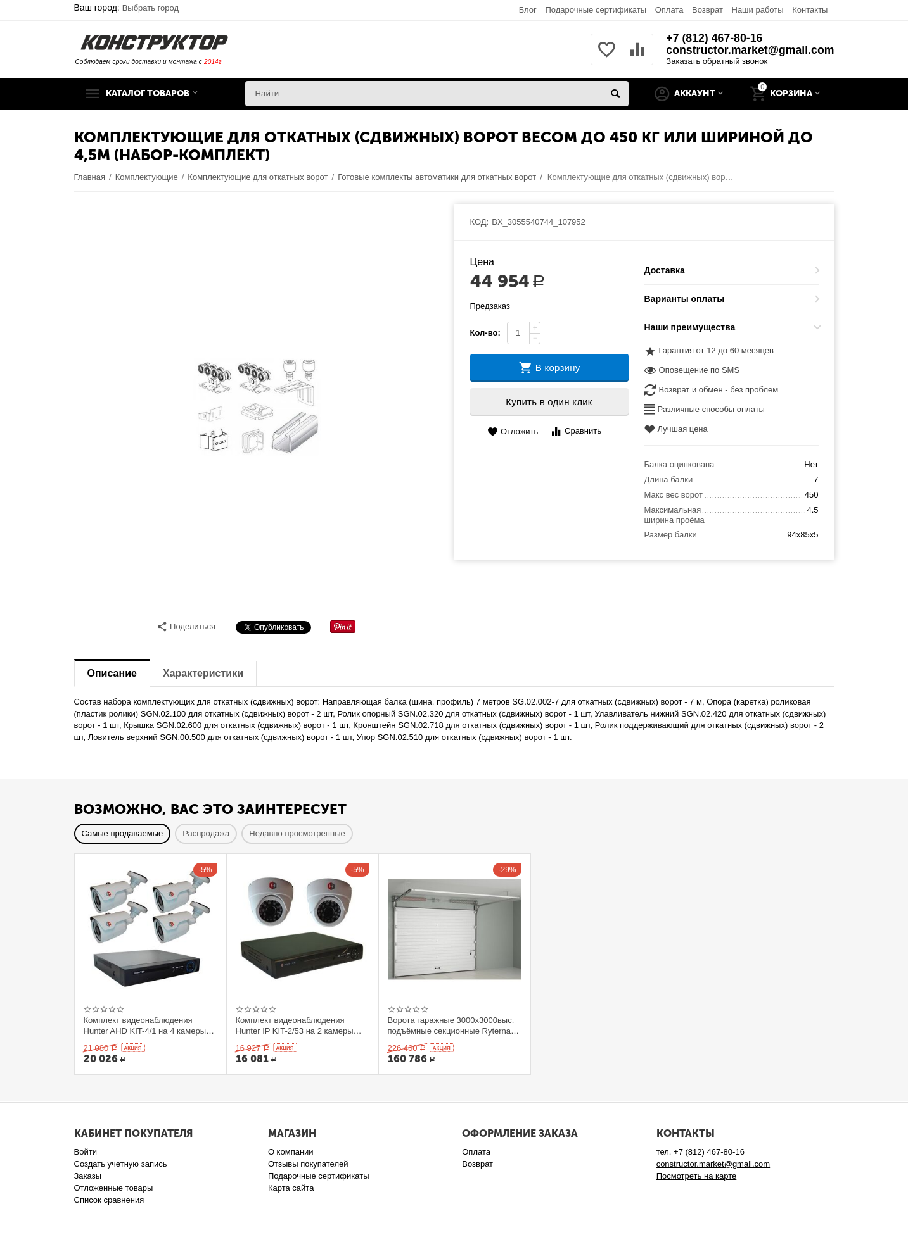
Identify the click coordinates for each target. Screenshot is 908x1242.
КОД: (479, 222)
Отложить (512, 432)
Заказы (88, 1176)
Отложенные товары (113, 1188)
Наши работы (757, 10)
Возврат (707, 10)
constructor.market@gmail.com (748, 50)
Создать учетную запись (120, 1164)
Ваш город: (126, 8)
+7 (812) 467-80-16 (712, 38)
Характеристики (203, 673)
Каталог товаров (152, 94)
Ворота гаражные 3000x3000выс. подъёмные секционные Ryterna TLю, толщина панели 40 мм (451, 1025)
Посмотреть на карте (696, 1176)
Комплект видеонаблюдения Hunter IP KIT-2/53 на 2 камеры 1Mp (295, 1025)
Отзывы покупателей (308, 1164)
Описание (112, 673)
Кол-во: (485, 332)
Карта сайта (291, 1188)
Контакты (810, 10)
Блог (528, 10)
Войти (85, 1152)
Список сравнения (109, 1200)
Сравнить (575, 431)
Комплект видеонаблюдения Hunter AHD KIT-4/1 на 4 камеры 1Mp (145, 1025)
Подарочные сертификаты (595, 10)
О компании (291, 1152)
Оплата (669, 10)
